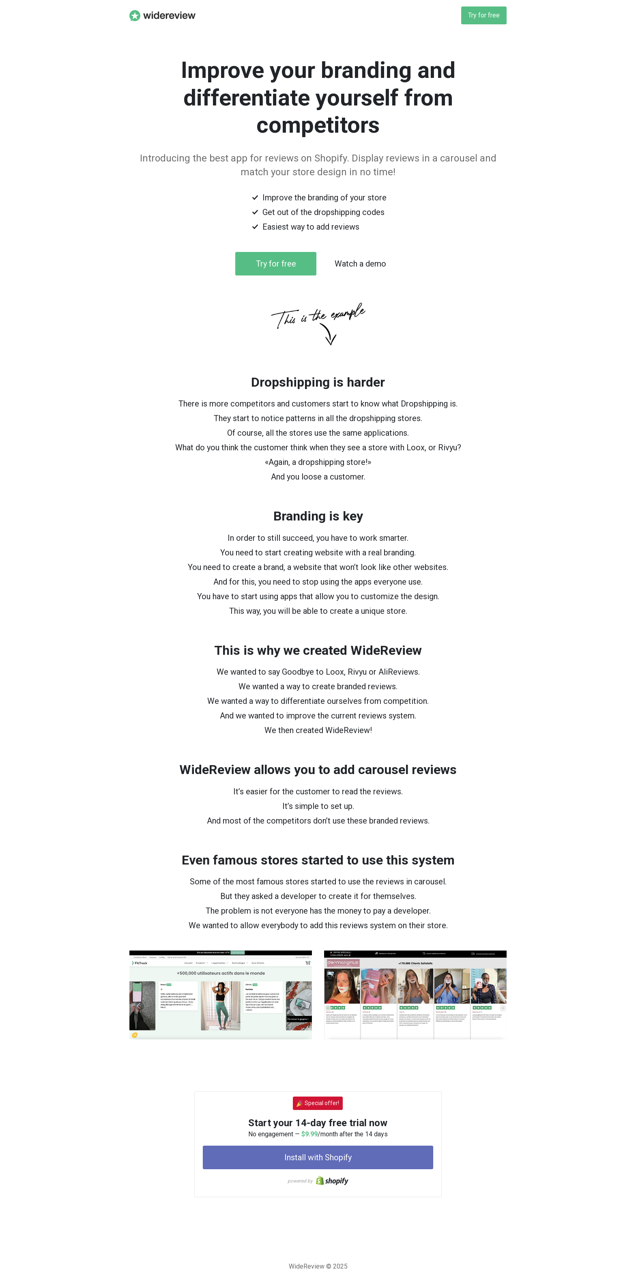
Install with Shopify (318, 1157)
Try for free (484, 15)
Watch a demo (360, 264)
